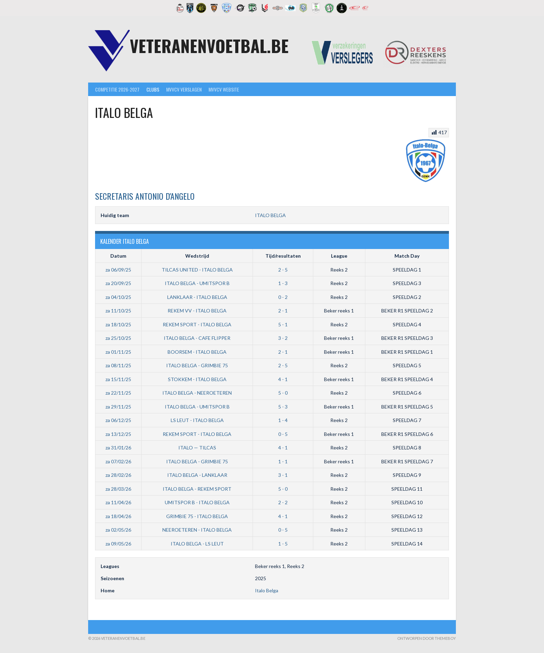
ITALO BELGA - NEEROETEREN (197, 393)
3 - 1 (283, 475)
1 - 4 (283, 420)
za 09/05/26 (118, 544)
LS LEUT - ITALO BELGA (197, 420)
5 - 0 (283, 393)
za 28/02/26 (118, 475)
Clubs (152, 89)
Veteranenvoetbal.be (209, 45)
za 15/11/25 (118, 379)
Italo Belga (266, 590)
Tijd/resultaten (283, 256)
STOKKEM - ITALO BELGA (197, 379)
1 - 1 (283, 461)
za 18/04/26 (118, 516)
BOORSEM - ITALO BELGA (197, 352)
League (339, 256)
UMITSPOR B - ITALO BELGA (197, 502)
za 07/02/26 (118, 461)
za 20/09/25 (118, 283)
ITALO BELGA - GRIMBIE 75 (197, 365)
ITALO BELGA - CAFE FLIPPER (197, 338)
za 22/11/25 (118, 393)
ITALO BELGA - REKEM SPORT (197, 489)
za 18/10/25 (118, 324)
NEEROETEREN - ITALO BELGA (197, 530)
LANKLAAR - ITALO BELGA (197, 297)
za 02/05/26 (118, 530)
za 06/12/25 (118, 420)
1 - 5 (283, 544)
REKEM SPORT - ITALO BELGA (197, 324)
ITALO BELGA (270, 215)
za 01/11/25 (118, 352)
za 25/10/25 (118, 338)
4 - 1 (283, 379)
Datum (118, 256)
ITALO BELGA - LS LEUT (197, 544)
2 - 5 (283, 270)
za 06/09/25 (118, 270)
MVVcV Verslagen (184, 89)
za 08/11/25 (118, 365)
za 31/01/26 (118, 447)
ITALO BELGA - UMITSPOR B (197, 283)
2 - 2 (283, 502)
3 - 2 (283, 338)
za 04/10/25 (118, 297)
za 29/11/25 (118, 407)
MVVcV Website (224, 89)
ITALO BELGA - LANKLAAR (197, 475)
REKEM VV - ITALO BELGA (197, 310)
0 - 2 (283, 297)
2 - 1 (283, 310)
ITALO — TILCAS (197, 447)
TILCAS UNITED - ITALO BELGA (197, 270)
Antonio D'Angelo (145, 196)
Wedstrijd (197, 256)
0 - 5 (283, 434)
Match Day (406, 256)
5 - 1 (283, 324)
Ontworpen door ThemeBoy (426, 638)
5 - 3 (283, 407)
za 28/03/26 (118, 489)
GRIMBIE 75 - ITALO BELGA (197, 516)
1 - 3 (283, 283)
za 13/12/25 (118, 434)
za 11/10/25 (118, 310)
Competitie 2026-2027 (117, 89)
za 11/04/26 (118, 502)
